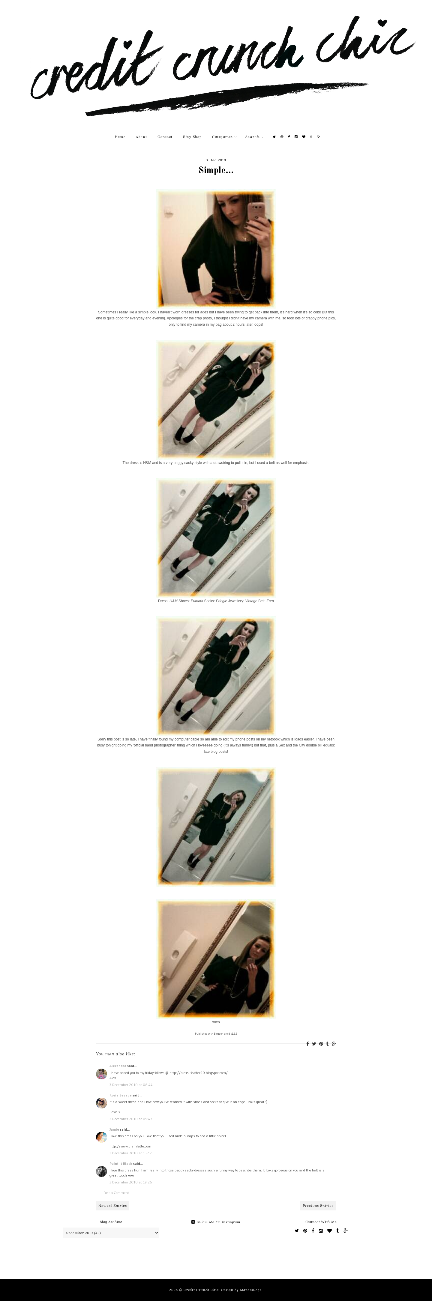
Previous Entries (318, 1205)
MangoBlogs (251, 1290)
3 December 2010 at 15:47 (131, 1153)
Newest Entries (112, 1205)
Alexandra (118, 1065)
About (141, 137)
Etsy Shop (192, 137)
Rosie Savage (121, 1095)
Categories (224, 137)
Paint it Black (121, 1163)
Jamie (114, 1129)
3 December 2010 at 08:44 (131, 1084)
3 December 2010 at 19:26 (131, 1182)
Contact (165, 137)
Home (120, 137)
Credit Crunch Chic (201, 1290)
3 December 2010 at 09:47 (131, 1119)
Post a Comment (116, 1192)
